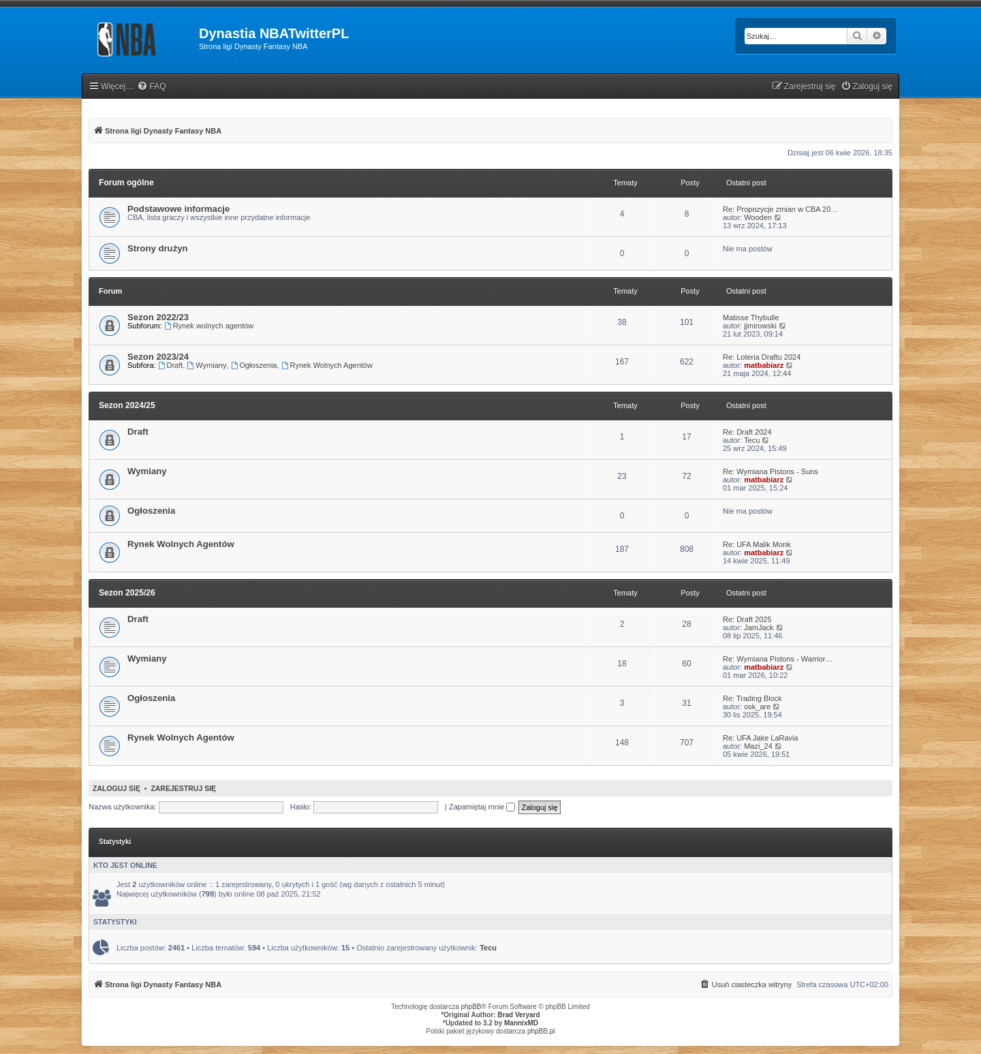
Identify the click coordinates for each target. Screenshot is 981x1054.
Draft (170, 365)
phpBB (471, 1006)
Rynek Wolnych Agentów (327, 365)
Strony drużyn (157, 248)
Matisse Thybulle (751, 317)
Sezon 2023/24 (158, 357)
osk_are (757, 706)
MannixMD (521, 1023)
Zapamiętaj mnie (482, 807)
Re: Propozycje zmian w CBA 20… (780, 209)
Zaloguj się (116, 788)
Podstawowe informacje (178, 209)
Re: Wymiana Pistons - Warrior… (777, 659)
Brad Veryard (518, 1015)
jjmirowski (760, 326)
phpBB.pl (541, 1031)
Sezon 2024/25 (127, 405)
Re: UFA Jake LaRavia (760, 738)
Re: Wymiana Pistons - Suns (770, 471)
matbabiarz (763, 365)
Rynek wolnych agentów (208, 326)
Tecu (752, 440)
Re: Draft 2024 (747, 432)
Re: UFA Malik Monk (757, 544)
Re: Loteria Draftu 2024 (761, 357)
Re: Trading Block (752, 698)
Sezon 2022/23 (158, 317)
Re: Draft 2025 (747, 619)
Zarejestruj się (183, 788)
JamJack (758, 627)
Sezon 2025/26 (127, 593)
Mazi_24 (758, 746)
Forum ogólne (126, 182)
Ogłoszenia (254, 365)
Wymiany (206, 365)
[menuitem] (151, 87)
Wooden (758, 217)
